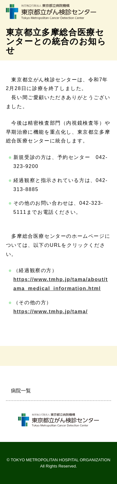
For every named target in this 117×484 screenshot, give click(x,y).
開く (104, 391)
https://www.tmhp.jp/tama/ (50, 311)
